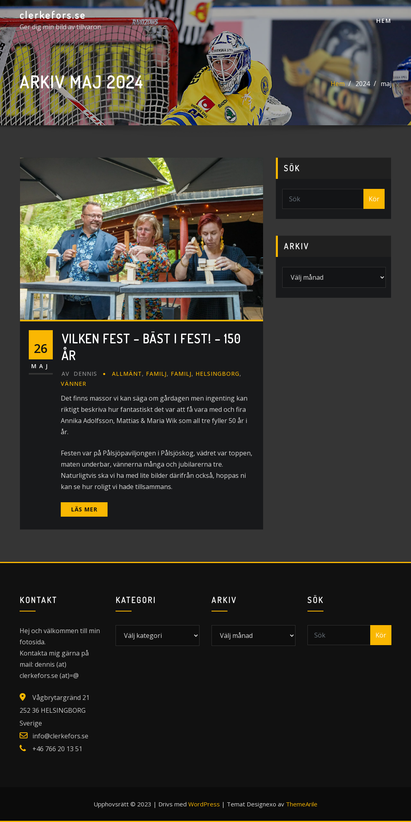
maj (386, 83)
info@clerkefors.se (60, 736)
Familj (156, 373)
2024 (362, 83)
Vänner (73, 383)
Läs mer (84, 509)
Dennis (79, 373)
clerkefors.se (53, 14)
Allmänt (127, 373)
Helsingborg (217, 373)
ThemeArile (301, 804)
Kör (374, 198)
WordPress (204, 804)
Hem (383, 20)
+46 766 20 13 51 (57, 748)
